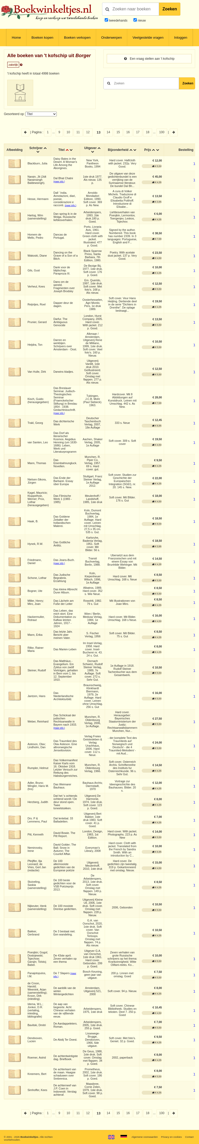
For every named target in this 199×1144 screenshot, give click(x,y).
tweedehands (118, 20)
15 (118, 132)
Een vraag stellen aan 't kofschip (149, 59)
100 (161, 132)
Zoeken (169, 9)
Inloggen (180, 37)
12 (88, 132)
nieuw (141, 20)
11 (78, 132)
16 (128, 132)
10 (68, 132)
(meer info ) (59, 181)
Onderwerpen (111, 37)
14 (108, 132)
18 (147, 132)
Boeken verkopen (77, 37)
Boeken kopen (42, 37)
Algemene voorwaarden (144, 1136)
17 (137, 132)
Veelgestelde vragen (148, 37)
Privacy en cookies (171, 1136)
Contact (189, 1136)
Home (16, 37)
